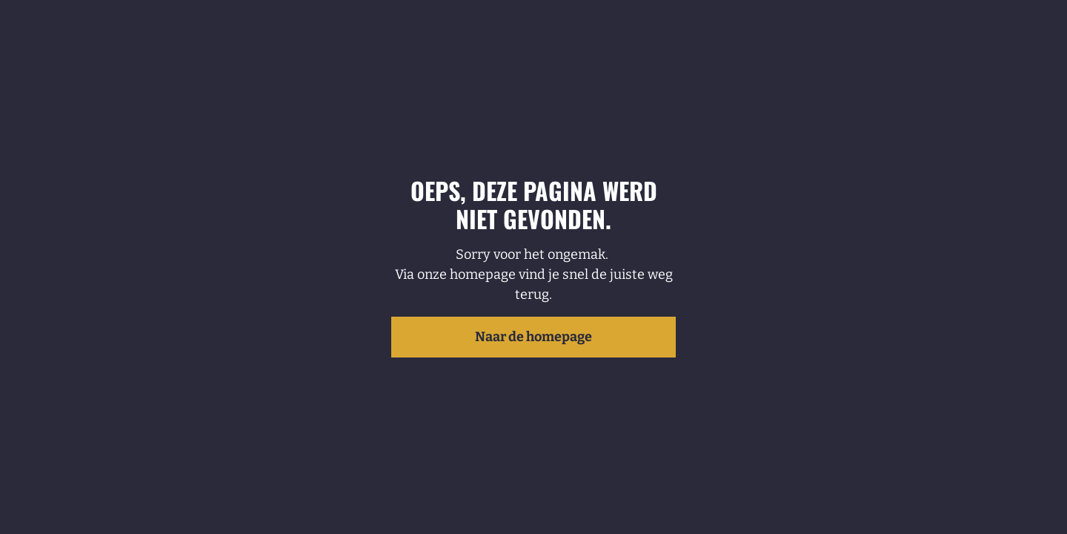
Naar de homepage (533, 337)
